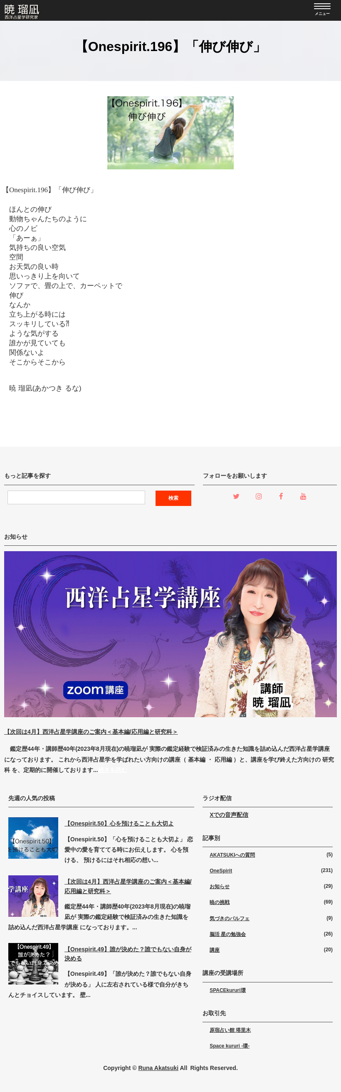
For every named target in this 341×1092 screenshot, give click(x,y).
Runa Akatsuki (158, 1068)
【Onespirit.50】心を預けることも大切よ (119, 823)
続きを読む (112, 770)
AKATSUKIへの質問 (232, 855)
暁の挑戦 (220, 902)
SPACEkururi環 (227, 990)
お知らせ (220, 886)
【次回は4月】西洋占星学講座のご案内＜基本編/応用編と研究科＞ (91, 731)
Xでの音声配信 (229, 814)
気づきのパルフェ (230, 918)
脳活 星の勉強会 (228, 934)
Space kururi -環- (230, 1046)
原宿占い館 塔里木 (230, 1030)
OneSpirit (221, 871)
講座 (215, 950)
